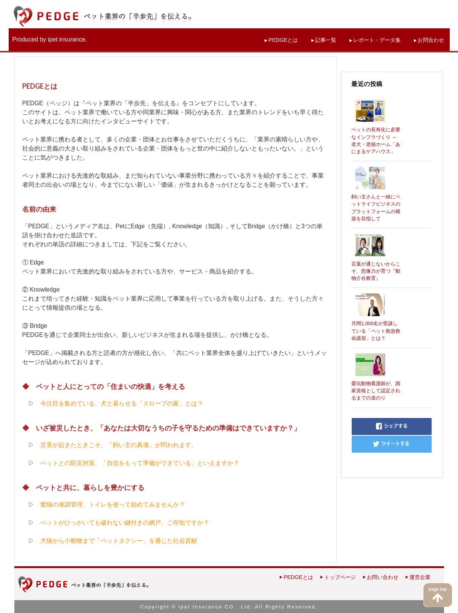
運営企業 (419, 577)
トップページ (340, 577)
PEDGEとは (283, 40)
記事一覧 (325, 40)
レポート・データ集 (377, 40)
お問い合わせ (382, 577)
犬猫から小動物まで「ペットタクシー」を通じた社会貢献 (118, 541)
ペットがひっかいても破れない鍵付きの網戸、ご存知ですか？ (124, 522)
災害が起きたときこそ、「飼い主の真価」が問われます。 (118, 445)
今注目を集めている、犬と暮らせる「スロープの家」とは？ (121, 403)
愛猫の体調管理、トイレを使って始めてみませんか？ (112, 504)
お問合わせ (431, 40)
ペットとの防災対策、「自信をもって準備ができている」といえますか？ (139, 463)
